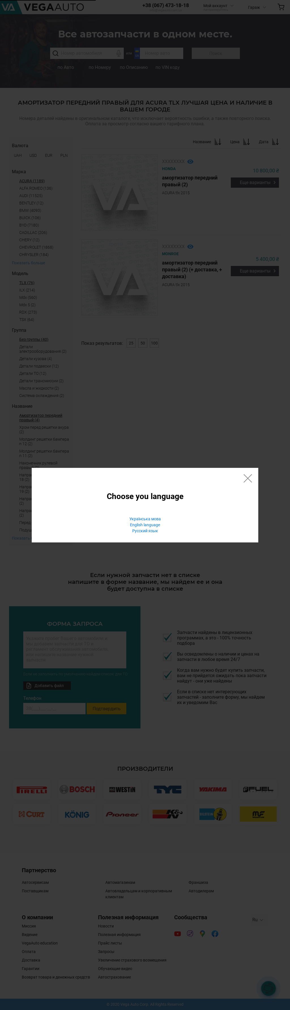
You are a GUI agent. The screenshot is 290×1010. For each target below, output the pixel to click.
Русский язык (145, 531)
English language (145, 525)
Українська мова (145, 519)
